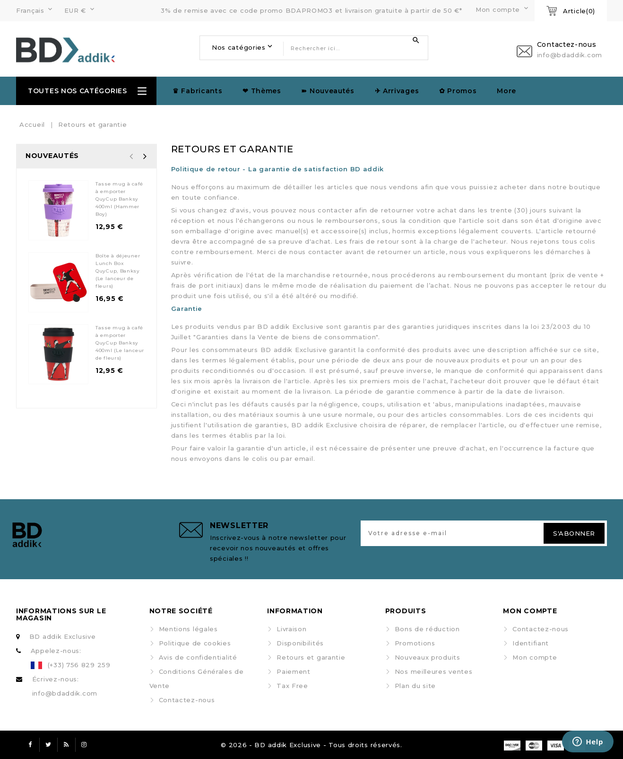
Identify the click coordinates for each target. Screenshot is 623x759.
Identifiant (530, 643)
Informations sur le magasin (61, 614)
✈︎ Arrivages (397, 91)
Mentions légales (188, 629)
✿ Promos (458, 91)
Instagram (84, 745)
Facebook (30, 745)
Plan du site (415, 685)
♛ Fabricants (197, 91)
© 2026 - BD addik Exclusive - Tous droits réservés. (311, 745)
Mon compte (534, 657)
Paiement (294, 671)
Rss (66, 745)
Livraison (291, 629)
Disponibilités (300, 643)
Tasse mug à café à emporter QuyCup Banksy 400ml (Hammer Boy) (119, 199)
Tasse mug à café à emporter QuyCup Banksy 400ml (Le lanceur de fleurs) (119, 343)
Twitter (48, 745)
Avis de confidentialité (198, 657)
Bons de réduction (427, 629)
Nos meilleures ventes (434, 671)
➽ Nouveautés (327, 91)
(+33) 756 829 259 (79, 665)
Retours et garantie (311, 657)
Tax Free (292, 685)
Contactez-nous (187, 700)
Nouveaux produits (427, 657)
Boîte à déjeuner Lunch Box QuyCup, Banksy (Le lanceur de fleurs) (117, 271)
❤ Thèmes (261, 91)
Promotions (415, 643)
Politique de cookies (195, 643)
